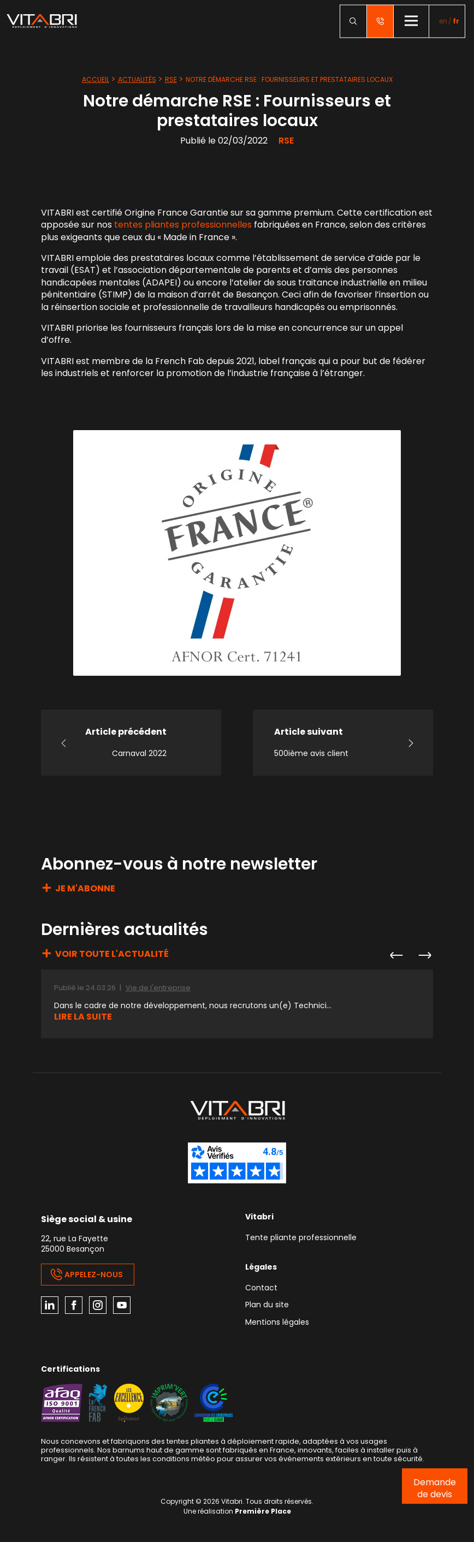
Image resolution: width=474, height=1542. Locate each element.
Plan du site (267, 1305)
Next (424, 955)
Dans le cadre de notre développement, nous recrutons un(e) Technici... (192, 1006)
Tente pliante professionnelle (301, 1238)
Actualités (137, 79)
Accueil (95, 79)
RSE (171, 79)
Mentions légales (277, 1322)
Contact (261, 1288)
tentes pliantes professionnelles (183, 224)
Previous (396, 955)
